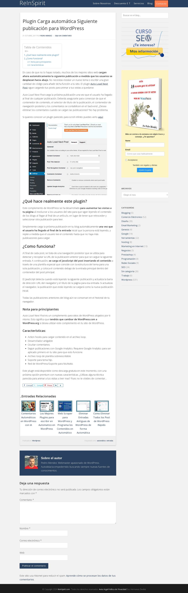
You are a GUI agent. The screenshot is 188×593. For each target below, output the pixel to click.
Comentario (27, 499)
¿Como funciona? (34, 58)
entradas (110, 441)
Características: (37, 65)
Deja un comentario (63, 36)
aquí (100, 117)
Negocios (126, 250)
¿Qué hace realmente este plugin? (42, 55)
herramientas (128, 237)
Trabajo (125, 275)
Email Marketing (129, 225)
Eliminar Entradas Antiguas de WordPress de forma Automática (83, 417)
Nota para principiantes (41, 61)
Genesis (125, 229)
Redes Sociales (128, 262)
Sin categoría (127, 271)
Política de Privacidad (117, 589)
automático (101, 441)
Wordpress (36, 441)
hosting (125, 241)
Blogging (125, 212)
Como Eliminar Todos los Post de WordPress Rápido (101, 414)
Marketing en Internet (132, 246)
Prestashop (127, 254)
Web (22, 552)
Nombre (25, 528)
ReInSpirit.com (64, 589)
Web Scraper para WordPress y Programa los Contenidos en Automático (65, 417)
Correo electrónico (31, 540)
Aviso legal (103, 589)
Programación (128, 258)
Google (124, 233)
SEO (123, 266)
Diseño (124, 221)
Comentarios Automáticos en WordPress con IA (28, 414)
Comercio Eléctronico (131, 216)
